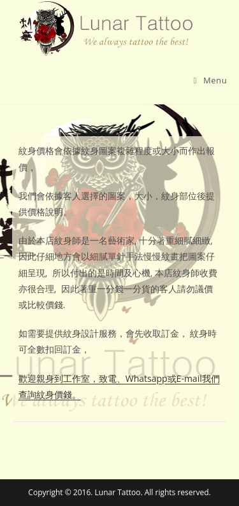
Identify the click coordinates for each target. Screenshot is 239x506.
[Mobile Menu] (211, 80)
